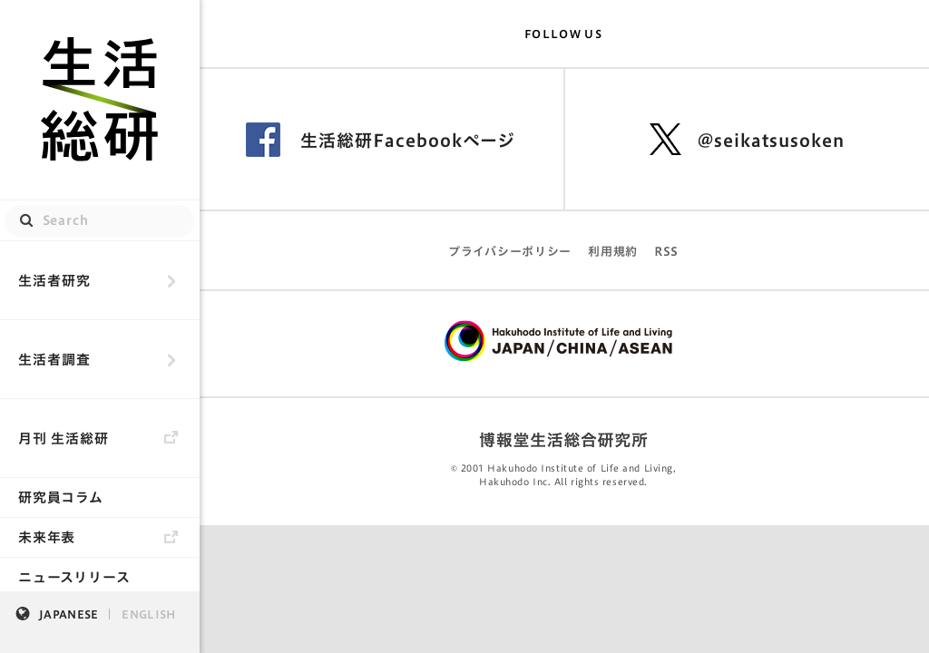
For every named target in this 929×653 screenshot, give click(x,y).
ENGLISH (148, 614)
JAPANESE (68, 614)
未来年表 (46, 537)
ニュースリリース (74, 577)
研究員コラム (60, 497)
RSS (666, 252)
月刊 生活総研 (63, 438)
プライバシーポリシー (510, 252)
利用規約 (613, 252)
